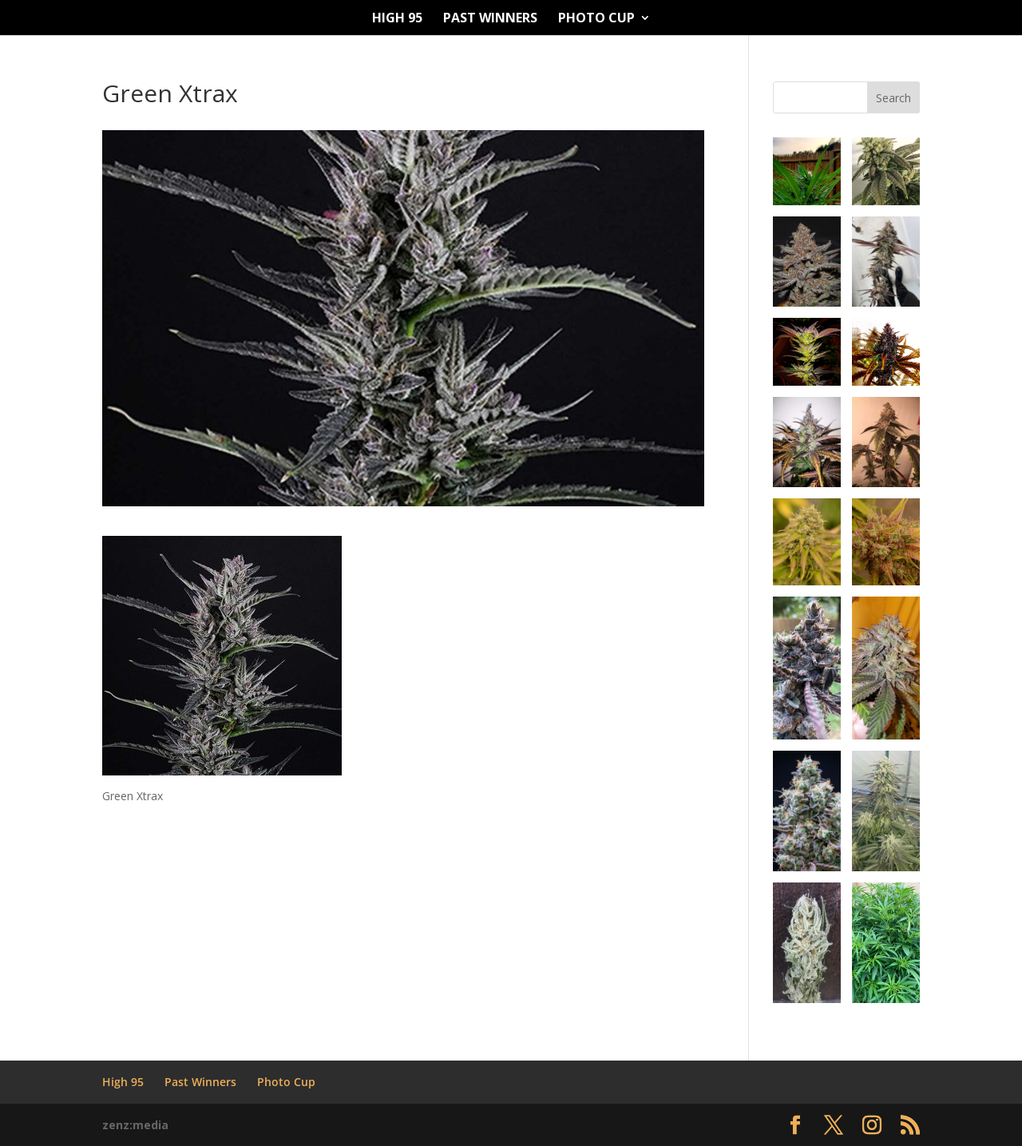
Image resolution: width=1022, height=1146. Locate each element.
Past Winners (490, 19)
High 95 (397, 19)
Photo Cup (596, 19)
